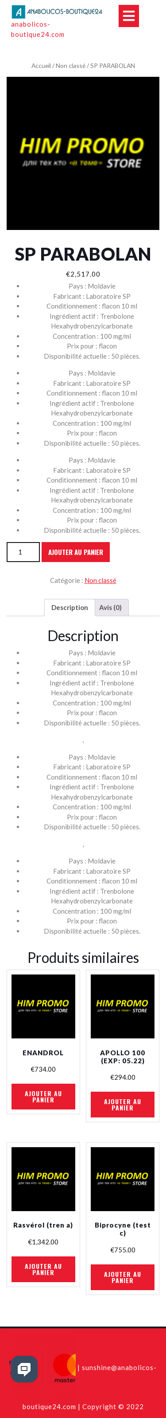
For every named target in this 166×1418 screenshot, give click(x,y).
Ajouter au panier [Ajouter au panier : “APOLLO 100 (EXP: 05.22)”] (122, 1104)
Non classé (70, 65)
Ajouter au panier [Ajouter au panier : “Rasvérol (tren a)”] (43, 1269)
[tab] (69, 608)
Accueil (41, 65)
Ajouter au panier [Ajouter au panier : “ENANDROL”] (43, 1096)
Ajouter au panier (75, 552)
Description (69, 607)
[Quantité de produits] (23, 552)
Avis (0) (110, 607)
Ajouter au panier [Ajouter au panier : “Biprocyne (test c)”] (122, 1277)
